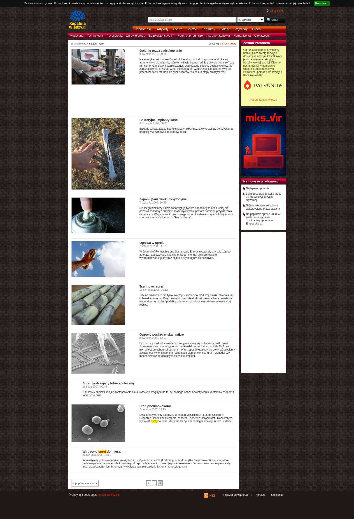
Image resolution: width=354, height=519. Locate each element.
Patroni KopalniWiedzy (263, 99)
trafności (224, 43)
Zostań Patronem (256, 43)
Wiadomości (143, 29)
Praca (256, 29)
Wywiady (241, 29)
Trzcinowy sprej (151, 286)
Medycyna (77, 35)
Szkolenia (277, 494)
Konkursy (208, 29)
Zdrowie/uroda (135, 35)
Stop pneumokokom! (155, 406)
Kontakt (260, 494)
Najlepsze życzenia (257, 188)
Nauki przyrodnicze (190, 35)
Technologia (95, 35)
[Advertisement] (153, 102)
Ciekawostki (262, 35)
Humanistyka (242, 35)
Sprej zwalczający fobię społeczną (108, 383)
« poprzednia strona (85, 483)
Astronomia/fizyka (218, 35)
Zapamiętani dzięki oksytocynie (163, 199)
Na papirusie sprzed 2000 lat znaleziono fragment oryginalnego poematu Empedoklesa (263, 219)
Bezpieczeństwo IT (161, 35)
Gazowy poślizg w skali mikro (162, 334)
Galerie (225, 29)
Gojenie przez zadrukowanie (161, 50)
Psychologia (115, 35)
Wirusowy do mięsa (102, 451)
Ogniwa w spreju (152, 243)
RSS (212, 495)
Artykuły (162, 29)
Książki (192, 29)
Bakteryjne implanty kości (159, 120)
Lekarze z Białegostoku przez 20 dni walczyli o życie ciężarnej (264, 197)
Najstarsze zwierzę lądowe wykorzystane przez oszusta (263, 207)
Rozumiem (321, 3)
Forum (177, 29)
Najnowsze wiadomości (261, 181)
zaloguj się (276, 10)
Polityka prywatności (235, 494)
